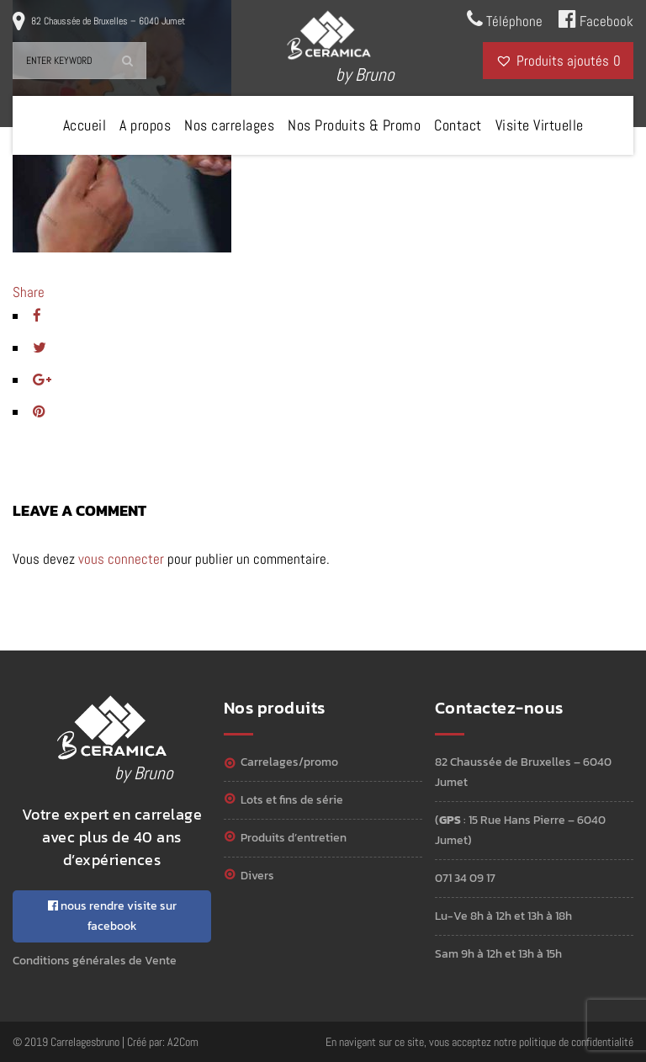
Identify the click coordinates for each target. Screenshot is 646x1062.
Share (29, 292)
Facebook (596, 19)
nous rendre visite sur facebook (112, 916)
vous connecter (121, 559)
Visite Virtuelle (539, 125)
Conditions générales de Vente (95, 960)
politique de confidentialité (576, 1041)
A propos (145, 125)
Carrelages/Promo (289, 762)
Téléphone (505, 19)
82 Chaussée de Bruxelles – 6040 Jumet (108, 21)
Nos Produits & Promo (354, 125)
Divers (257, 875)
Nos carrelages (229, 125)
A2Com (183, 1041)
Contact (458, 125)
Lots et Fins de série (292, 800)
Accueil (85, 125)
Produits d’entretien (294, 838)
